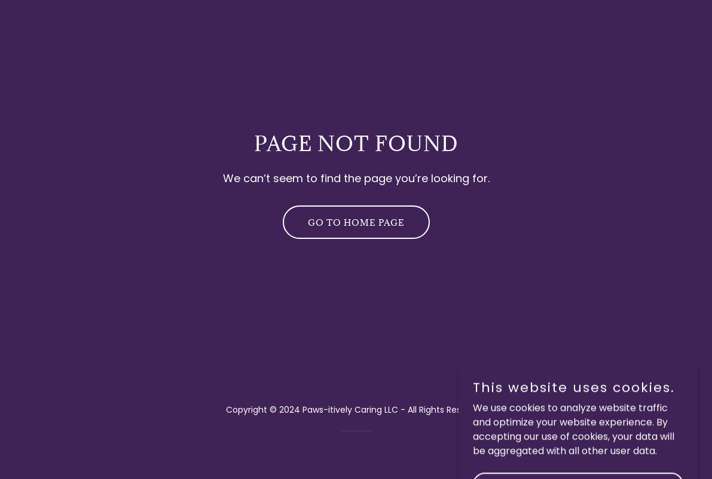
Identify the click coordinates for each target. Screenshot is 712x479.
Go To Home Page (356, 222)
